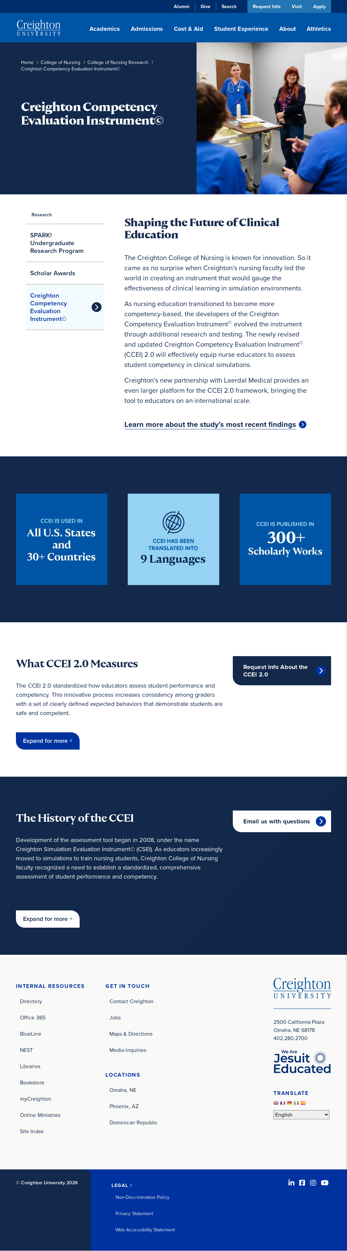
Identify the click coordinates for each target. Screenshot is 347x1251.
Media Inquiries (127, 1050)
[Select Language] (301, 1114)
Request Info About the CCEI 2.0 (275, 671)
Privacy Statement (134, 1213)
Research (42, 214)
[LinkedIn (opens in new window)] (291, 1183)
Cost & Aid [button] (188, 29)
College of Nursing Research (117, 62)
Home (27, 62)
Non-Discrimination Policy (142, 1197)
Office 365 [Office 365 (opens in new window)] (32, 1017)
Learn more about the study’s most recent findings (210, 424)
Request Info (267, 6)
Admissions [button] (147, 29)
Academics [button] (104, 29)
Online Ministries (40, 1115)
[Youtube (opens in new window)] (325, 1183)
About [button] (287, 29)
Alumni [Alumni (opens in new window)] (181, 6)
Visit (297, 6)
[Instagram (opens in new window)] (313, 1183)
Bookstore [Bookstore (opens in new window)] (32, 1082)
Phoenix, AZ (124, 1106)
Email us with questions (276, 821)
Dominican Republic (133, 1122)
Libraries (30, 1066)
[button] (48, 741)
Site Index (32, 1131)
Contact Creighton (131, 1001)
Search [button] (229, 6)
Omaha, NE (122, 1090)
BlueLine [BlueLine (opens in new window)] (30, 1034)
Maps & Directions (130, 1034)
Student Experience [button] (241, 29)
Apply (319, 6)
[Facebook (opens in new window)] (302, 1183)
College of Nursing (60, 62)
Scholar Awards (52, 273)
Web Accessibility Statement (145, 1229)
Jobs (115, 1017)
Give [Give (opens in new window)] (205, 6)
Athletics (319, 29)
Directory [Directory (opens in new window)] (31, 1001)
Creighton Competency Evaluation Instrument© (48, 307)
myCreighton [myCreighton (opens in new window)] (35, 1099)
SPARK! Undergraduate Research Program (57, 243)
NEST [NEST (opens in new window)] (26, 1050)
